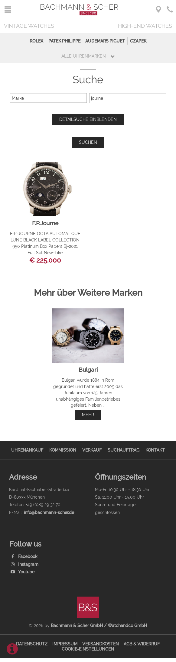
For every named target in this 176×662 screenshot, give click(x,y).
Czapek (138, 40)
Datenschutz (31, 643)
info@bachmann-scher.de (49, 512)
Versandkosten (100, 643)
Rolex (36, 40)
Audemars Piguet (105, 40)
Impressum (64, 643)
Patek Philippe (64, 40)
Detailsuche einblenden (88, 119)
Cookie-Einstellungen (88, 648)
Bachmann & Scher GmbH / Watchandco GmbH (99, 625)
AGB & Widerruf (142, 643)
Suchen (88, 142)
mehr (88, 414)
